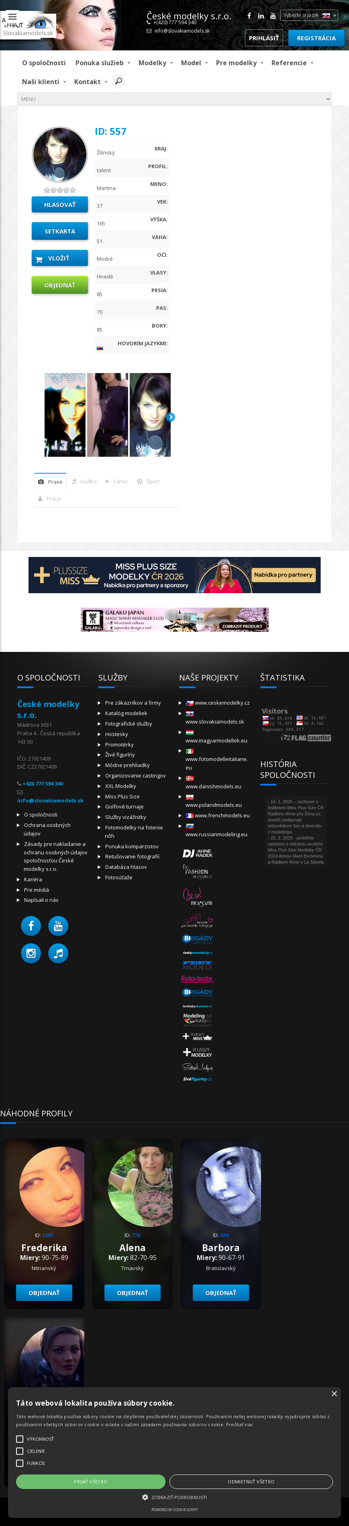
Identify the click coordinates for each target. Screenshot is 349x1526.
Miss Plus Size (122, 796)
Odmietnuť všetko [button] (92, 1482)
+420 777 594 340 (42, 783)
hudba (88, 481)
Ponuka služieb (100, 62)
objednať (60, 285)
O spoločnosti (44, 62)
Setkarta (60, 231)
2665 (47, 1235)
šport (153, 481)
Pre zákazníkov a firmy (133, 702)
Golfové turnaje (124, 806)
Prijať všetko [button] (37, 1482)
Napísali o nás (41, 899)
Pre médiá (36, 889)
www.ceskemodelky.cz (218, 702)
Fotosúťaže (119, 877)
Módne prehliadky (127, 765)
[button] (31, 926)
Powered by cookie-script (68, 1509)
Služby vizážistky (125, 817)
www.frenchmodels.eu (218, 815)
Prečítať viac (93, 1424)
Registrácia (316, 38)
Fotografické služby (128, 723)
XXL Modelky (120, 786)
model (191, 62)
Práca (54, 498)
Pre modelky (236, 62)
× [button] (121, 1354)
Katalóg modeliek (126, 713)
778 (136, 1235)
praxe (55, 481)
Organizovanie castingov (135, 775)
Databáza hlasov (126, 866)
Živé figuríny (120, 754)
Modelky (152, 62)
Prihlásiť (264, 38)
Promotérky (119, 744)
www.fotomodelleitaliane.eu (217, 760)
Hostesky (116, 734)
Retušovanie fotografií (132, 856)
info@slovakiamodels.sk (182, 30)
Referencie (289, 62)
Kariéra (33, 879)
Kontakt (87, 81)
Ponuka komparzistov (132, 846)
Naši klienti (40, 81)
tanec (120, 481)
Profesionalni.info (310, 1509)
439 (224, 1235)
